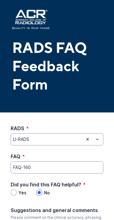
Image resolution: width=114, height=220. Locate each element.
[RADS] (47, 139)
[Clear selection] (87, 139)
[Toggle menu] (97, 139)
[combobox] (57, 139)
